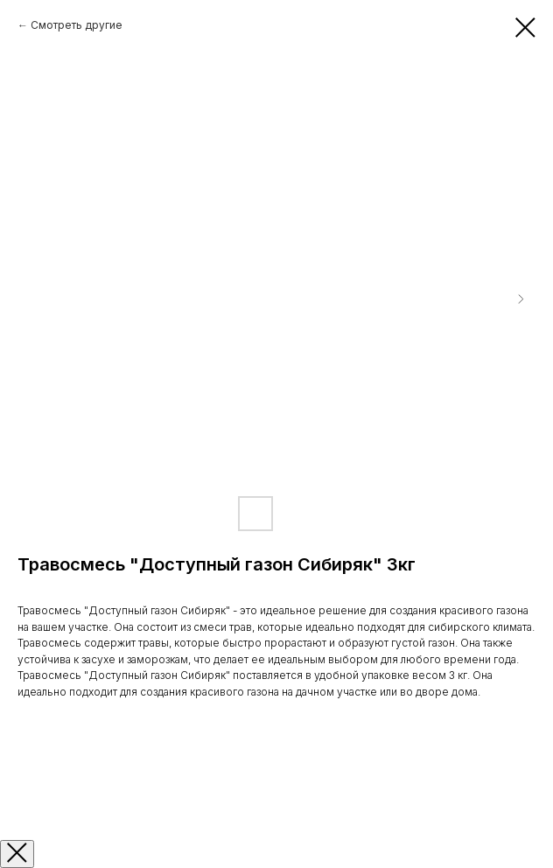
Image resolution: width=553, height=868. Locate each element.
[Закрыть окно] (17, 854)
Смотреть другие (76, 25)
